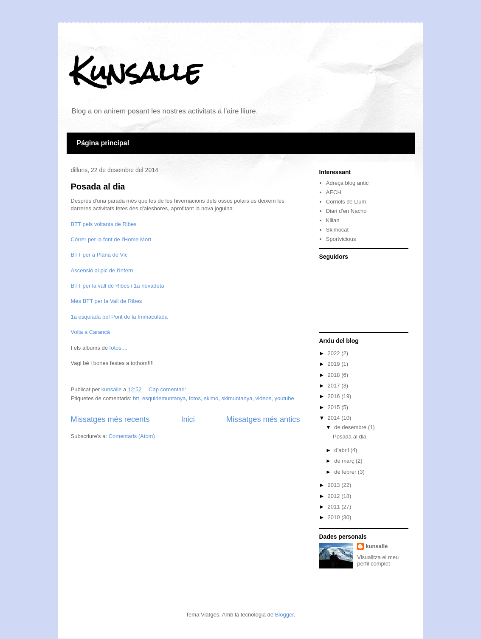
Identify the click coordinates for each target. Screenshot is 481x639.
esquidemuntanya (164, 398)
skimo (211, 398)
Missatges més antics (263, 419)
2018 (335, 375)
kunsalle (377, 546)
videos (264, 398)
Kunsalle (136, 72)
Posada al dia (98, 186)
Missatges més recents (110, 419)
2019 (335, 364)
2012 (335, 496)
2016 (335, 396)
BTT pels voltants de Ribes (104, 224)
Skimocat (337, 229)
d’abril (342, 450)
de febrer (346, 472)
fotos (195, 398)
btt (136, 398)
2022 (335, 353)
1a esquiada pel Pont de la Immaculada (119, 317)
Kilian (333, 220)
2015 (335, 407)
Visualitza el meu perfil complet (378, 560)
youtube (284, 398)
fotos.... (119, 348)
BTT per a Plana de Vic (99, 255)
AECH (333, 192)
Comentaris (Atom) (132, 436)
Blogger (284, 614)
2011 (335, 506)
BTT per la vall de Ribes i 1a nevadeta (117, 286)
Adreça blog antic (347, 183)
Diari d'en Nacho (346, 211)
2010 (335, 517)
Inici (187, 419)
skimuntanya (236, 398)
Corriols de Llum (346, 201)
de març (345, 461)
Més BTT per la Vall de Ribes (106, 301)
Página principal (103, 143)
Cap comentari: (168, 389)
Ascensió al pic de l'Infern (102, 270)
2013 (335, 485)
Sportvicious (341, 239)
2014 (335, 418)
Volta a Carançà (90, 332)
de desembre (351, 427)
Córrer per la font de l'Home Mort (111, 239)
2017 (335, 385)
